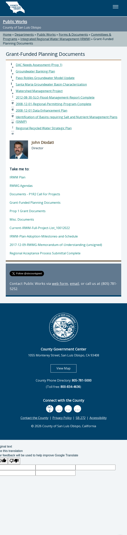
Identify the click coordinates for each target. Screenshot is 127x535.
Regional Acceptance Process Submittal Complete (45, 253)
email (74, 283)
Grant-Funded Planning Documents (35, 202)
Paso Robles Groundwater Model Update (45, 78)
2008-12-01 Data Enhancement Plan (41, 110)
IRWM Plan (17, 177)
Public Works (15, 21)
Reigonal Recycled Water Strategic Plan (44, 128)
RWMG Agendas (21, 186)
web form (60, 283)
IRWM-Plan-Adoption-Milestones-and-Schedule (44, 236)
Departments (24, 34)
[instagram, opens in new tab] (77, 409)
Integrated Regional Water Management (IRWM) (55, 39)
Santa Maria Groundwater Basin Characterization (51, 84)
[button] (115, 7)
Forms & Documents (73, 34)
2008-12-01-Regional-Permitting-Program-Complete (53, 104)
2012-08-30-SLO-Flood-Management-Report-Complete (55, 97)
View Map (66, 368)
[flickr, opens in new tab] (68, 409)
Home (7, 34)
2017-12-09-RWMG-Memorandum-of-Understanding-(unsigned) (56, 245)
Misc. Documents (22, 219)
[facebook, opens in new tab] (50, 409)
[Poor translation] (14, 461)
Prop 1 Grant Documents (28, 211)
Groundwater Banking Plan (35, 71)
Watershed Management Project (39, 91)
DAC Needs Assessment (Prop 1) (39, 65)
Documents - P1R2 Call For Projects (35, 194)
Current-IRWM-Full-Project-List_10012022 (40, 228)
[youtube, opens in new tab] (59, 408)
